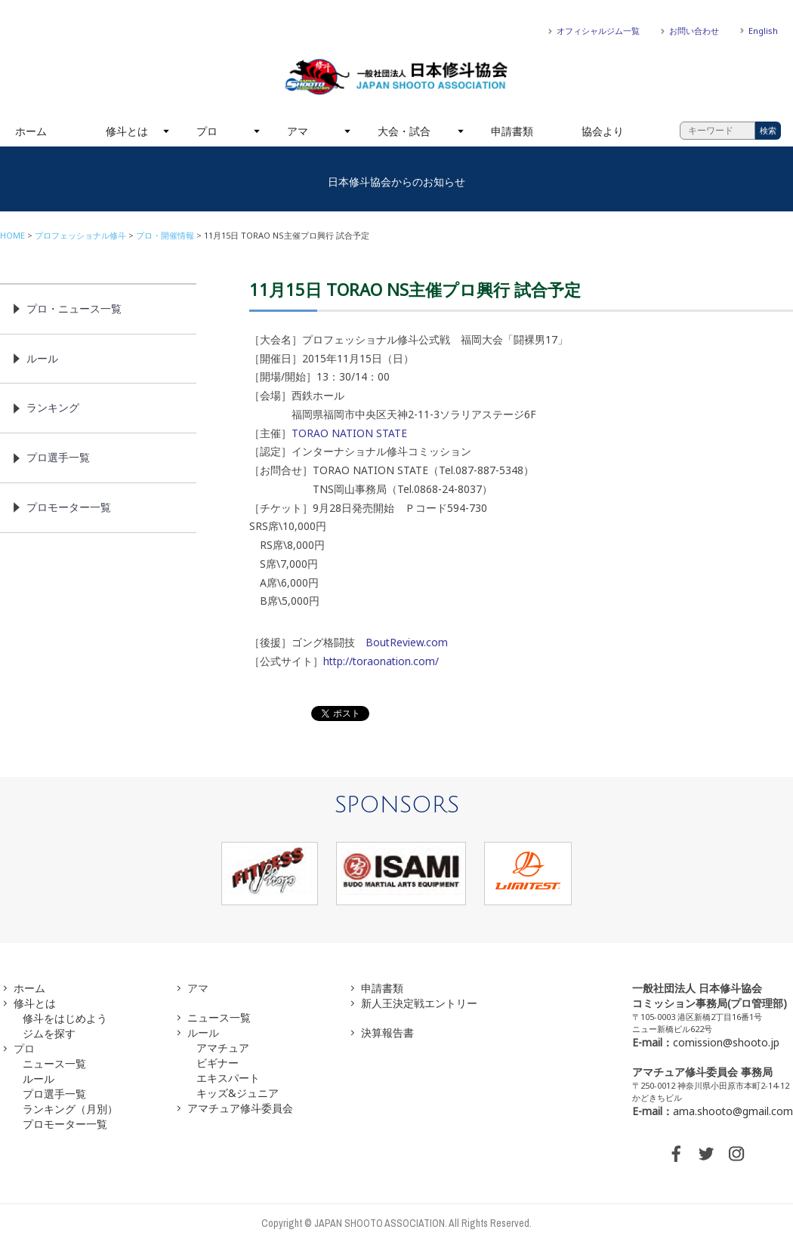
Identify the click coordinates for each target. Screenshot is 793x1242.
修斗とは (127, 131)
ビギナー (217, 1063)
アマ (297, 131)
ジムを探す (49, 1033)
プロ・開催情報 (165, 235)
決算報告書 (387, 1032)
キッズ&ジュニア (237, 1093)
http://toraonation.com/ (381, 661)
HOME (12, 235)
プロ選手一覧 (58, 457)
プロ (207, 131)
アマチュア (222, 1047)
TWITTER (706, 1154)
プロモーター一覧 (68, 507)
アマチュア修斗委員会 (240, 1108)
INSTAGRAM (736, 1154)
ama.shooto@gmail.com (733, 1111)
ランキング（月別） (70, 1109)
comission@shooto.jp (726, 1042)
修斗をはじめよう (65, 1018)
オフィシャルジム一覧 (598, 30)
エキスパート (228, 1078)
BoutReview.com (407, 642)
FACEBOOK (676, 1154)
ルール (42, 358)
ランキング (52, 407)
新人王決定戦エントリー (419, 1003)
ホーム (31, 131)
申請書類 (512, 131)
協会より (603, 131)
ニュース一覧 (54, 1063)
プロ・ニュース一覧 (74, 308)
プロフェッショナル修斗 (80, 235)
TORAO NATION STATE (349, 433)
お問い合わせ (694, 30)
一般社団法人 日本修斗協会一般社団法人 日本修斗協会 (396, 77)
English (763, 30)
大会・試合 (404, 131)
